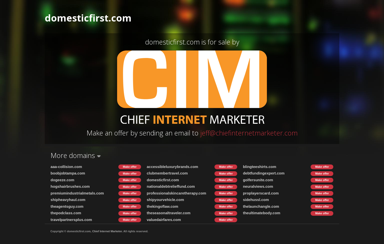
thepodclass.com (66, 213)
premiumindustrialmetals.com (77, 193)
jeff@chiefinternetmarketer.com (249, 133)
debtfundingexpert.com (264, 173)
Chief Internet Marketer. (107, 231)
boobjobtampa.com (68, 173)
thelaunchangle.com (261, 206)
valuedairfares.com (164, 220)
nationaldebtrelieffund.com (171, 186)
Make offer (130, 166)
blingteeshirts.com (259, 166)
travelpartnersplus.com (71, 220)
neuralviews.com (258, 186)
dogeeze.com (62, 180)
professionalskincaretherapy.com (176, 193)
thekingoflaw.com (162, 206)
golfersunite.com (258, 180)
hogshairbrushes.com (70, 186)
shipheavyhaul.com (68, 200)
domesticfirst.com (163, 180)
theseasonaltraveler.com (169, 213)
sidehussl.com (256, 200)
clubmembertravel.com (167, 173)
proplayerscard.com (261, 193)
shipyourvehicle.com (165, 200)
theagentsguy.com (67, 206)
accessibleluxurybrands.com (172, 166)
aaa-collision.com (66, 166)
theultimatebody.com (261, 213)
